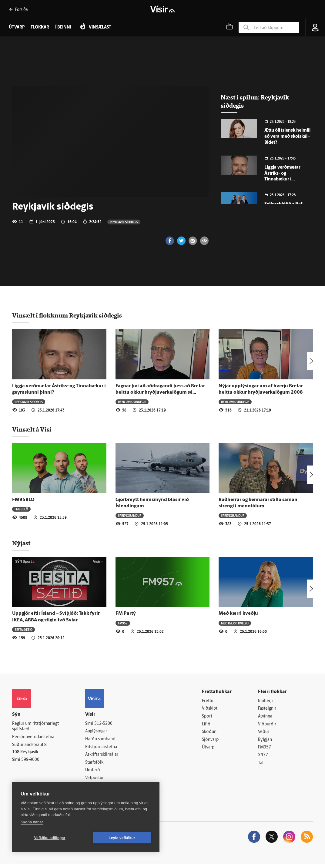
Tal (260, 763)
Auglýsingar (96, 731)
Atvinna (265, 716)
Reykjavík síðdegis (124, 221)
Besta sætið (23, 629)
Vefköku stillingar (49, 838)
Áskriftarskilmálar (101, 754)
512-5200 (103, 723)
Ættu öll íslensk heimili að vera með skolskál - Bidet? (287, 136)
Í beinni (63, 27)
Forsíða (18, 9)
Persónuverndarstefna (33, 737)
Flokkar (40, 27)
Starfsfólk (94, 762)
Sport (207, 716)
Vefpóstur (94, 778)
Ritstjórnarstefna (101, 747)
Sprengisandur (129, 515)
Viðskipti (210, 708)
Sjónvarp (210, 740)
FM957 (123, 623)
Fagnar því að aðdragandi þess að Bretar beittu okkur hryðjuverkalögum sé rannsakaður (160, 393)
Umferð (92, 770)
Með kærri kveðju (238, 613)
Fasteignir (267, 708)
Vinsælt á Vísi (32, 429)
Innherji (265, 701)
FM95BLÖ (23, 499)
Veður (263, 732)
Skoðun (209, 732)
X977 (263, 755)
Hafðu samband (100, 739)
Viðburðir (267, 724)
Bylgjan (265, 740)
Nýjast (21, 543)
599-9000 (30, 760)
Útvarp (208, 747)
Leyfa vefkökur (122, 838)
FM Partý (126, 613)
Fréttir (208, 701)
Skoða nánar (32, 822)
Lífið (206, 724)
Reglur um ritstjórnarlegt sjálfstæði (35, 726)
